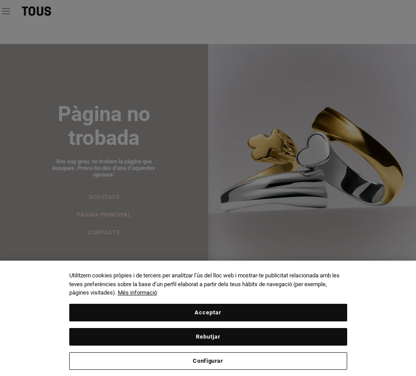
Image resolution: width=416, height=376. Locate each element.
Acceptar (208, 314)
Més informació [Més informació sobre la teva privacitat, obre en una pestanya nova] (137, 294)
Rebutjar (208, 338)
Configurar (208, 362)
